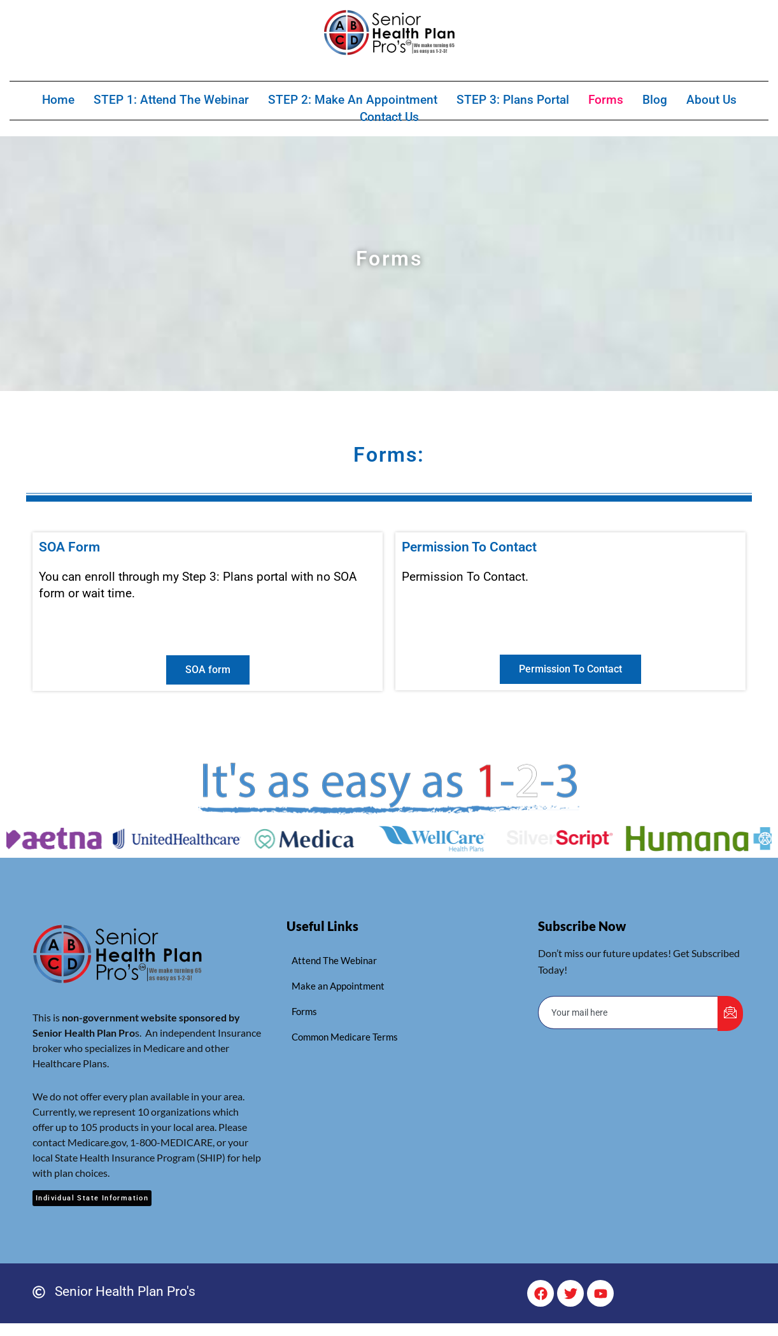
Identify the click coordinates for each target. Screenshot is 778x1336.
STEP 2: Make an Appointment (352, 99)
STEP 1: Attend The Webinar (171, 99)
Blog (654, 99)
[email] (628, 1012)
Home (58, 99)
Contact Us (389, 115)
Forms (605, 99)
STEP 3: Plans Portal (512, 99)
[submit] (730, 1013)
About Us (711, 99)
